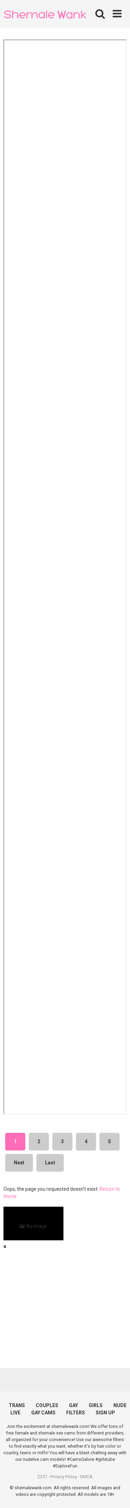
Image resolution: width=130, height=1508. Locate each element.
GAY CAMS (43, 1412)
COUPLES (47, 1405)
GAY (73, 1405)
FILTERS (75, 1412)
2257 (42, 1476)
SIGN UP (105, 1412)
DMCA (86, 1476)
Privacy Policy (63, 1476)
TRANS (17, 1405)
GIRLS (96, 1405)
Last (50, 1162)
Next (19, 1162)
